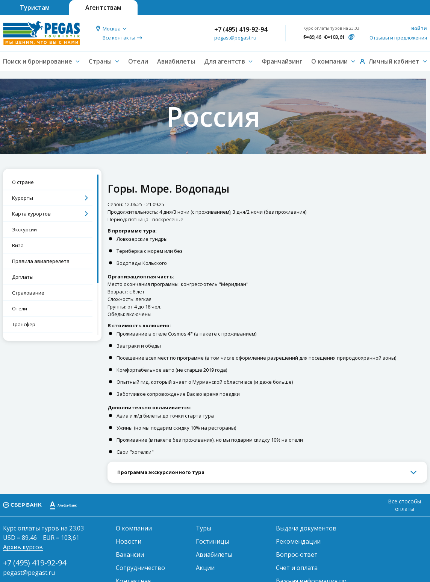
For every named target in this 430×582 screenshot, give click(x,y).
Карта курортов (31, 213)
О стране (23, 182)
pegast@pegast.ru (235, 37)
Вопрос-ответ (297, 554)
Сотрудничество (140, 568)
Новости (128, 541)
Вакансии (130, 554)
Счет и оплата (297, 568)
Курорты (22, 198)
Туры (203, 528)
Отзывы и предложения (398, 37)
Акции (205, 568)
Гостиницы (212, 541)
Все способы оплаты (404, 505)
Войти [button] (419, 28)
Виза (18, 245)
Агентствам (103, 7)
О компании (134, 528)
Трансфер (23, 324)
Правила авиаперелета (41, 261)
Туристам (35, 7)
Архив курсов (23, 547)
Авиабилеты (176, 61)
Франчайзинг (282, 61)
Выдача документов (306, 528)
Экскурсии (24, 229)
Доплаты (22, 277)
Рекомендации (298, 541)
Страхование (28, 292)
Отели (138, 61)
